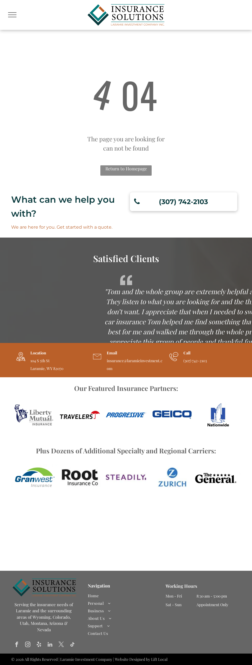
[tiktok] (72, 645)
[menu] (12, 15)
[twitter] (61, 645)
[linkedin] (50, 645)
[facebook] (17, 645)
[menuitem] (124, 595)
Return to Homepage (126, 168)
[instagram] (28, 645)
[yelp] (39, 645)
